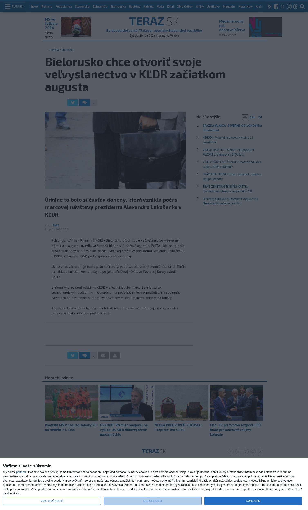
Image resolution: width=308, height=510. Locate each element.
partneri (21, 472)
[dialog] (154, 484)
